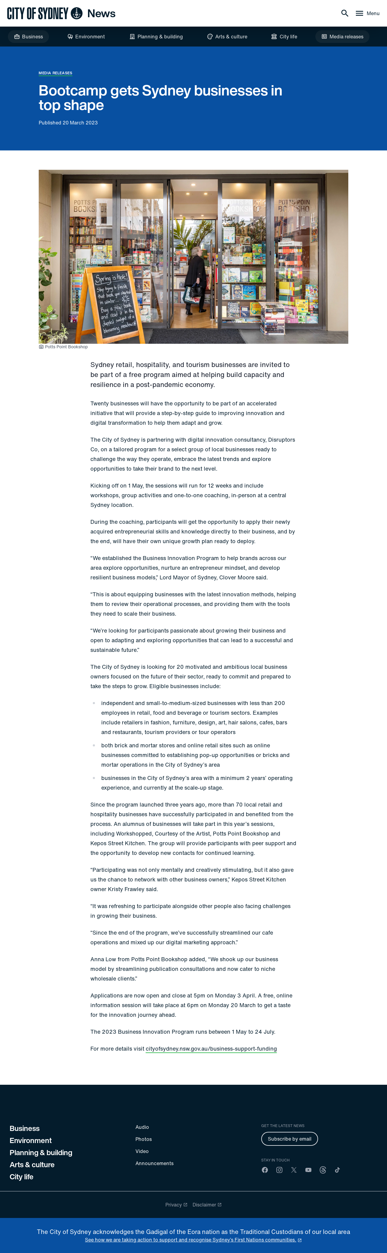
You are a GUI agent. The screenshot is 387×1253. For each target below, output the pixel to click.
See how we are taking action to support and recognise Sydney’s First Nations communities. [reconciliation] (190, 1239)
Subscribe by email (289, 1138)
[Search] (345, 13)
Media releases (55, 73)
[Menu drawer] (367, 13)
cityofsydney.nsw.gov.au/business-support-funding (211, 1048)
